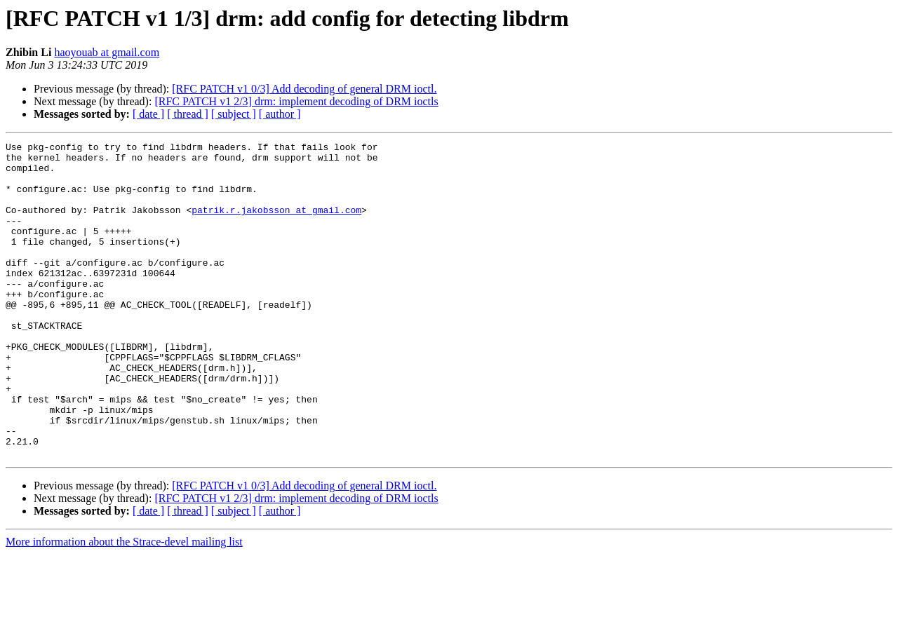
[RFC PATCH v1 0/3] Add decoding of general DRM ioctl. (304, 89)
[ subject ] (233, 114)
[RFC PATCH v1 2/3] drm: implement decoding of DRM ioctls (296, 101)
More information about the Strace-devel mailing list (124, 605)
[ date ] (148, 114)
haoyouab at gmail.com (106, 52)
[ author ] (280, 114)
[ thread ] (187, 114)
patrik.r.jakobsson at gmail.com (276, 224)
